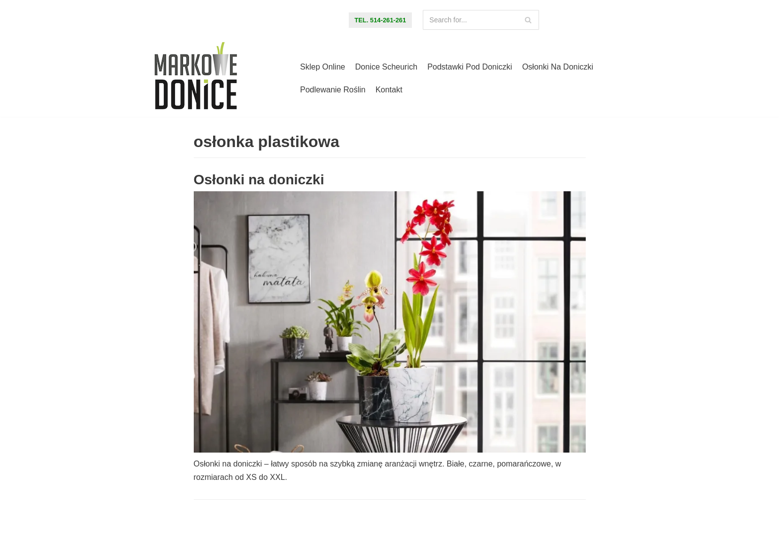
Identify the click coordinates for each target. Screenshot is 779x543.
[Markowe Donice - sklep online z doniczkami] (195, 78)
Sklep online (322, 67)
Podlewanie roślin (333, 89)
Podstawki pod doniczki (469, 67)
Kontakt (389, 89)
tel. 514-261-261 (380, 20)
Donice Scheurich (386, 67)
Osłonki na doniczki (557, 67)
